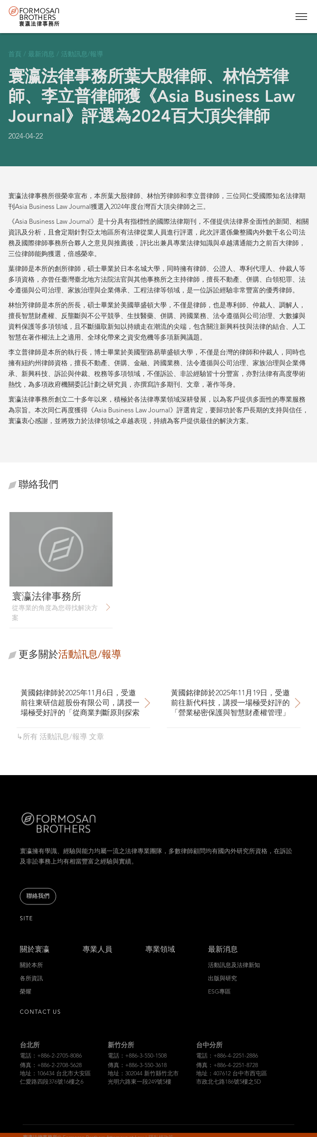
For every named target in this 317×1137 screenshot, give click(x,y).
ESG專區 (219, 998)
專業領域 (160, 956)
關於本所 (31, 971)
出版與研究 (222, 985)
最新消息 (223, 956)
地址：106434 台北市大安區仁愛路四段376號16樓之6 (55, 1087)
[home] (50, 16)
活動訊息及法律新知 (234, 971)
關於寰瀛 (35, 956)
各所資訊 (31, 985)
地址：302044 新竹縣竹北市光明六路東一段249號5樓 (143, 1087)
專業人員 (97, 956)
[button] (301, 16)
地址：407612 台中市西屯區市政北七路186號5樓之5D (231, 1087)
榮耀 (25, 998)
